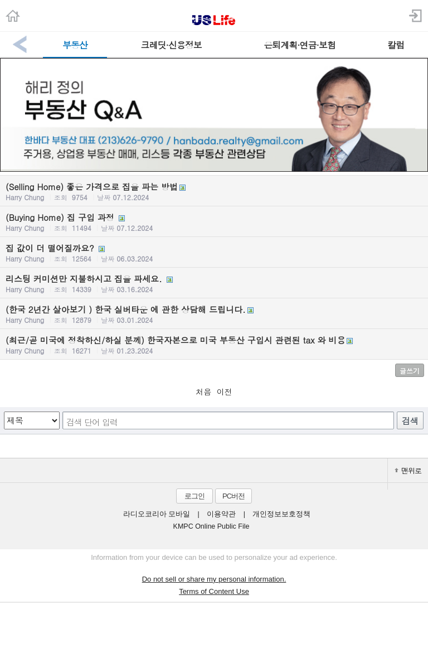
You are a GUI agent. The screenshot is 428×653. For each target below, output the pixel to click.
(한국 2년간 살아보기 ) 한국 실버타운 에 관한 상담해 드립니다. (214, 314)
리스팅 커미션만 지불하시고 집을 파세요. (214, 283)
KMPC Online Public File (211, 526)
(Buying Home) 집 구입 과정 (214, 222)
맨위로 (408, 470)
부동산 (74, 44)
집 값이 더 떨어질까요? (214, 252)
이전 (224, 391)
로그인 (194, 496)
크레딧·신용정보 (171, 44)
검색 (410, 421)
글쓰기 (410, 370)
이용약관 (221, 514)
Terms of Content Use (214, 591)
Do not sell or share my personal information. (214, 579)
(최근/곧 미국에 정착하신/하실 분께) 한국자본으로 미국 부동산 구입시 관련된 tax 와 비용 (214, 344)
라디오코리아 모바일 (156, 514)
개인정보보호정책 (281, 514)
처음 (203, 391)
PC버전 (233, 496)
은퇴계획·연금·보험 (299, 44)
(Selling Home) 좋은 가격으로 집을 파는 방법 (214, 191)
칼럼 (395, 44)
